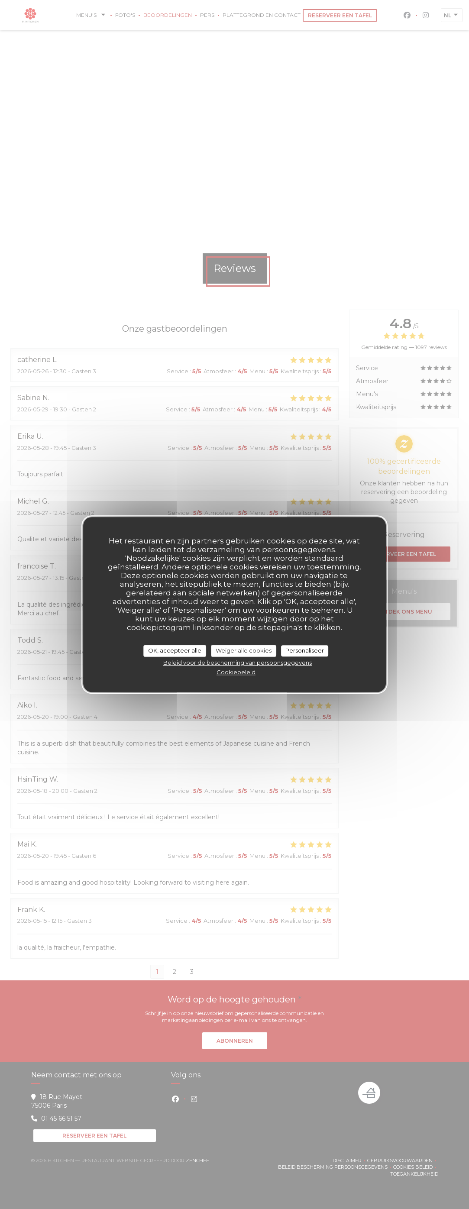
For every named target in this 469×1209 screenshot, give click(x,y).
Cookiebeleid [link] (236, 672)
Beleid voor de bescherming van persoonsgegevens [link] (237, 662)
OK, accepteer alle (174, 650)
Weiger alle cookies (244, 650)
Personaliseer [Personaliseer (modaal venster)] (304, 650)
